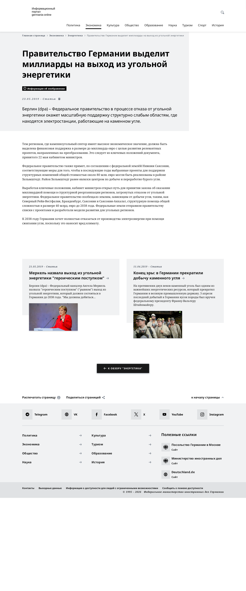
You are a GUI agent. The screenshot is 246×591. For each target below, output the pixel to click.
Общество (132, 25)
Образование (153, 25)
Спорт (202, 25)
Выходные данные (50, 581)
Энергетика (76, 35)
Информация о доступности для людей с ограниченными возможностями (112, 581)
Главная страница (35, 35)
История (218, 25)
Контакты (28, 581)
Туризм (187, 25)
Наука (172, 25)
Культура (113, 25)
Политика (73, 25)
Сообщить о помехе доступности (182, 581)
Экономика (93, 25)
